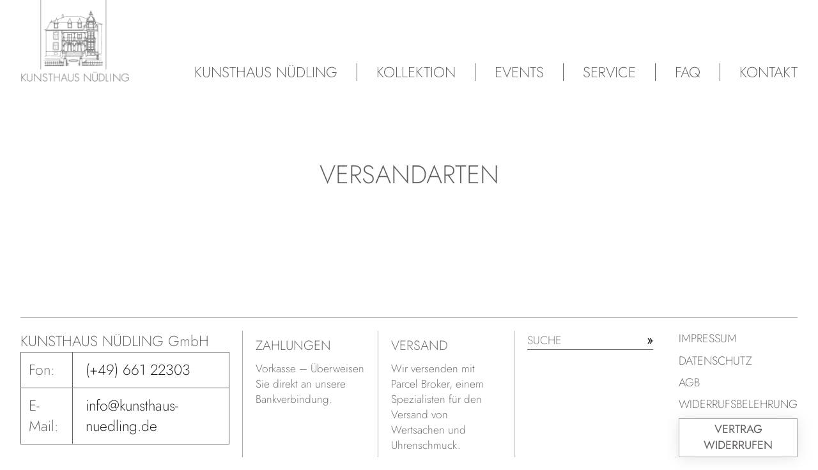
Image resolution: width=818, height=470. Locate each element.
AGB (689, 382)
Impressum (708, 338)
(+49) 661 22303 (138, 370)
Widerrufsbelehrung (738, 404)
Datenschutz (715, 360)
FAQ (687, 72)
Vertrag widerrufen (738, 437)
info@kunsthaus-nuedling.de (132, 416)
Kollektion (416, 72)
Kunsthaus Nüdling (265, 72)
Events (519, 72)
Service (609, 72)
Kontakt (768, 72)
